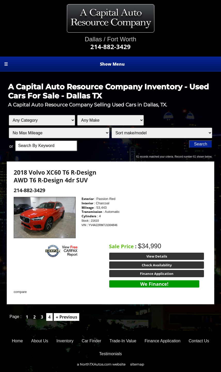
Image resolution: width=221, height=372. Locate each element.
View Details (156, 256)
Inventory (65, 341)
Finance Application (156, 273)
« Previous (66, 317)
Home (17, 341)
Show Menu (64, 64)
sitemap (137, 364)
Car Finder (91, 341)
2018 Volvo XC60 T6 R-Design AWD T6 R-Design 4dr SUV (55, 176)
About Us (39, 341)
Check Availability (157, 265)
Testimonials (110, 354)
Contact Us (199, 341)
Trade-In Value (122, 341)
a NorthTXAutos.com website (101, 364)
